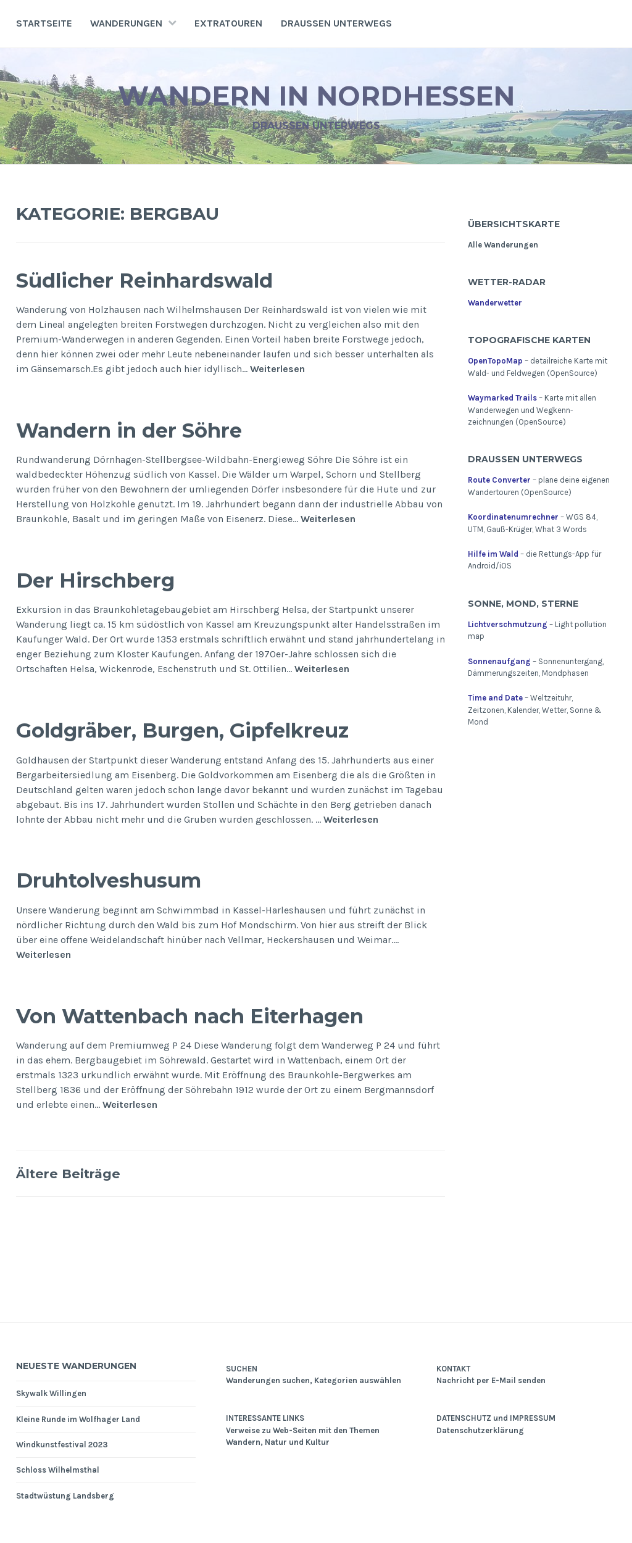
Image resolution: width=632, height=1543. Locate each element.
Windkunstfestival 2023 (62, 1444)
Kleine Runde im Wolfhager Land (78, 1419)
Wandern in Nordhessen (316, 95)
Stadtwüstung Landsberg (65, 1495)
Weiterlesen (277, 369)
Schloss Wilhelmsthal (57, 1469)
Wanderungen (126, 23)
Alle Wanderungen (503, 244)
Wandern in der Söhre (151, 429)
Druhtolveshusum (127, 879)
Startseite (44, 23)
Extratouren (228, 23)
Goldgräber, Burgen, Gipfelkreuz (214, 729)
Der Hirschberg (109, 579)
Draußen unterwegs (336, 23)
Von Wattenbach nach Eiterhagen (224, 1014)
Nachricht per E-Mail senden (491, 1380)
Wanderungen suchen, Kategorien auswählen (313, 1380)
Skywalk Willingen (51, 1393)
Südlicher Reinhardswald (170, 279)
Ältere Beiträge (77, 1173)
